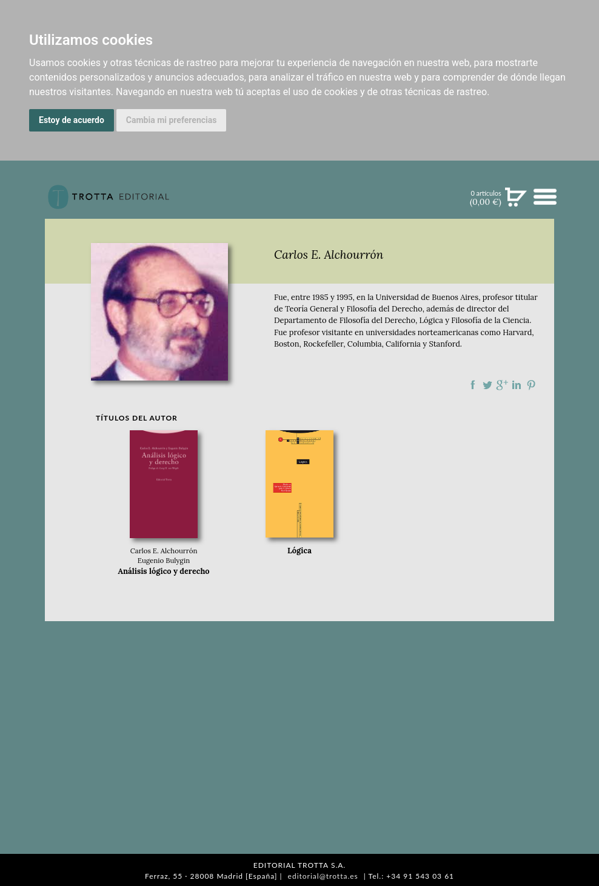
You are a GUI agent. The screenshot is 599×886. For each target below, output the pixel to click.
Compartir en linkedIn (516, 385)
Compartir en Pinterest (531, 385)
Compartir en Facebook (473, 385)
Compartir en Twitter (487, 385)
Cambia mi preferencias (171, 120)
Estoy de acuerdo (71, 120)
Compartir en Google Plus (502, 385)
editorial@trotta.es (323, 876)
